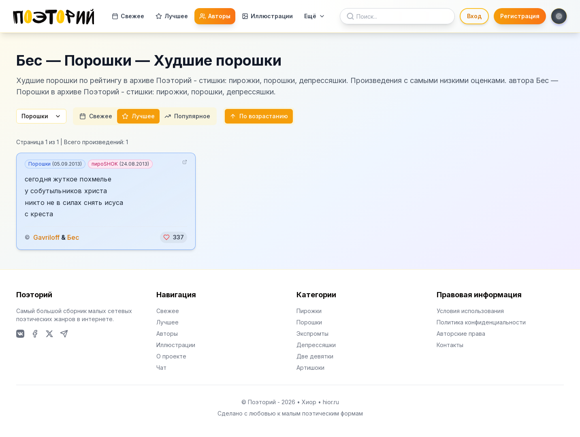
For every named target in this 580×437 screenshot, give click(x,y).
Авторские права (461, 333)
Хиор (309, 402)
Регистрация (519, 16)
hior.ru (331, 402)
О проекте (171, 356)
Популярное (187, 116)
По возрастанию (259, 116)
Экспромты (312, 333)
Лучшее (172, 16)
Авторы (214, 16)
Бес (73, 237)
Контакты (450, 344)
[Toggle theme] (559, 16)
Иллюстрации (267, 16)
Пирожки (309, 310)
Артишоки (310, 367)
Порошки (41, 116)
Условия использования (470, 310)
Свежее (128, 16)
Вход (474, 16)
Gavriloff (46, 237)
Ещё (314, 16)
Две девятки (314, 356)
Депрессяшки (316, 344)
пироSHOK (120, 164)
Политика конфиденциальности (481, 322)
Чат (161, 367)
